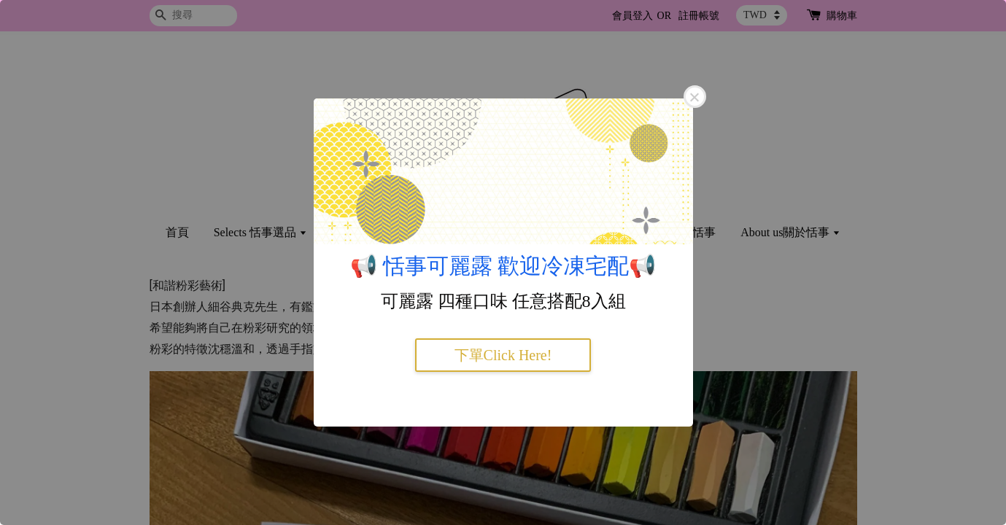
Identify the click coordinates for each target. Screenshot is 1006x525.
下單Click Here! (503, 355)
